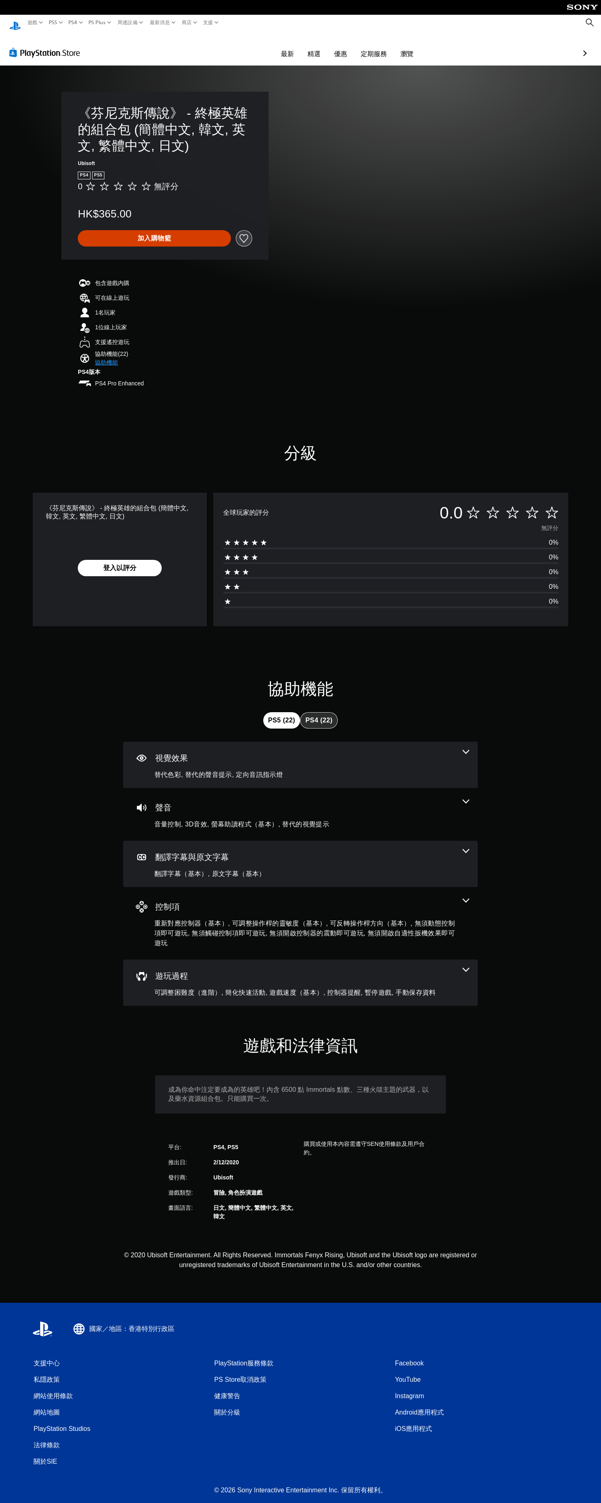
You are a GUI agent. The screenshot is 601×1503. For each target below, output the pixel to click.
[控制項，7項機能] (300, 915)
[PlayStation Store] (47, 44)
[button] (106, 355)
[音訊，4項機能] (300, 806)
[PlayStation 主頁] (15, 23)
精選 (266, 46)
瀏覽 (359, 46)
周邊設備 (127, 22)
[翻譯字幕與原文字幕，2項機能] (300, 856)
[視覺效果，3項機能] (300, 757)
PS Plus (97, 22)
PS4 (72, 22)
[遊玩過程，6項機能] (300, 975)
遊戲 (32, 22)
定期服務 (326, 46)
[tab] (281, 712)
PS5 (52, 22)
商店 (187, 22)
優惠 (293, 46)
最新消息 (159, 22)
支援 (208, 22)
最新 (239, 46)
